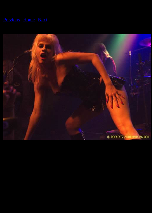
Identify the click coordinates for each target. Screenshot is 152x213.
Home (29, 19)
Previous (11, 19)
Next (42, 19)
